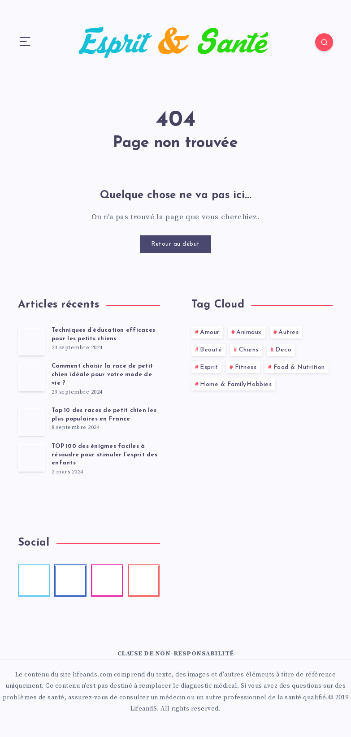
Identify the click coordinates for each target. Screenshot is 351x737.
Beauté (211, 350)
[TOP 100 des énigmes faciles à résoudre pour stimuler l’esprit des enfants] (31, 457)
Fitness (246, 367)
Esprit (209, 367)
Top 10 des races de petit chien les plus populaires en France (104, 415)
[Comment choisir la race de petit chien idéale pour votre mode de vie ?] (31, 377)
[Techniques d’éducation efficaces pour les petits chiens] (31, 341)
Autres (288, 332)
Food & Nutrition (299, 367)
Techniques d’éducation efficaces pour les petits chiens (103, 334)
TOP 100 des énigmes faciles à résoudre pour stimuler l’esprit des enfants (104, 454)
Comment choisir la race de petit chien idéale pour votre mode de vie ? (102, 374)
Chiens (249, 350)
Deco (283, 350)
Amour (210, 332)
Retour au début (175, 244)
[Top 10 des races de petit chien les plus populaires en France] (31, 421)
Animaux (249, 332)
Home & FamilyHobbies (236, 384)
